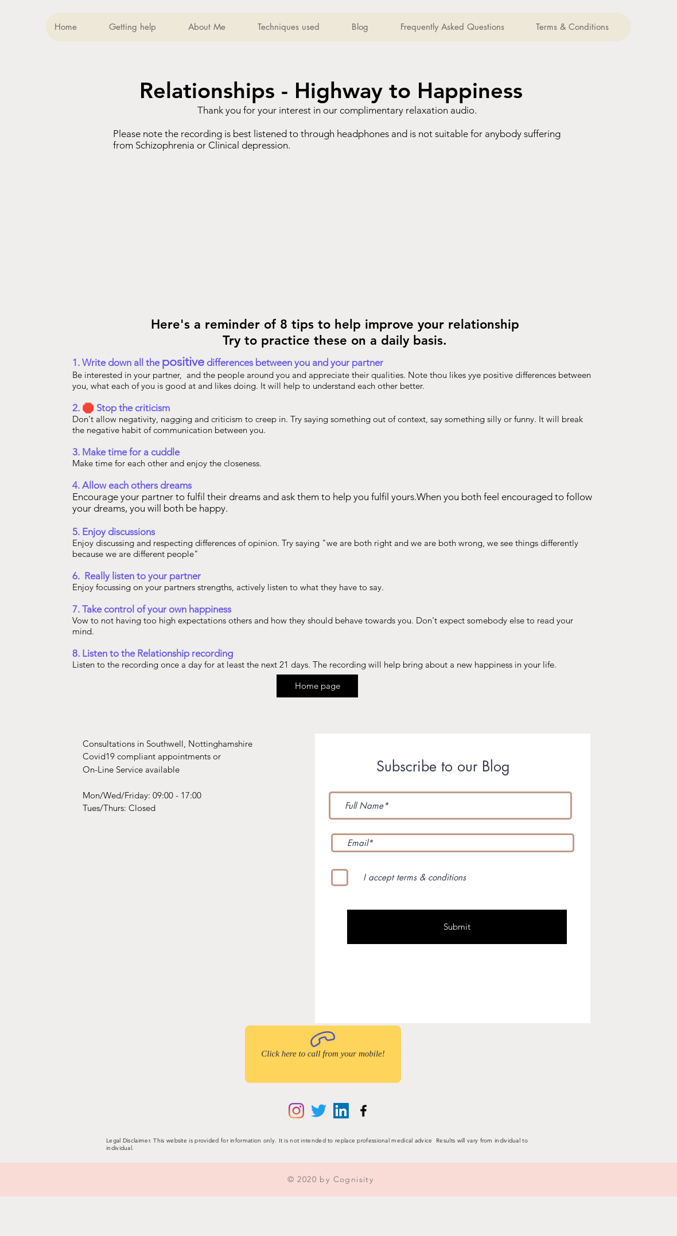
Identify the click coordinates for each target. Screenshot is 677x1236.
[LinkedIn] (341, 1110)
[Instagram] (296, 1110)
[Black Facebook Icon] (363, 1110)
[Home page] (317, 685)
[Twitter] (318, 1110)
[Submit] (457, 927)
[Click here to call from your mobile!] (323, 1054)
